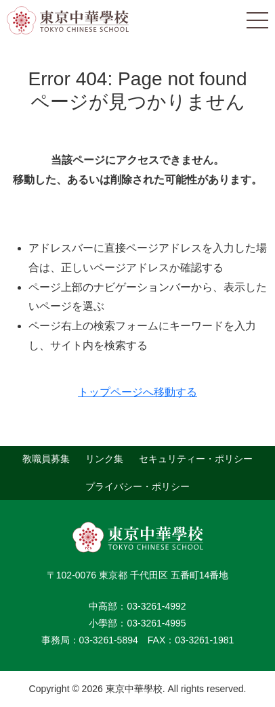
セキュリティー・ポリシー (196, 458)
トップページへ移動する (137, 392)
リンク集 (104, 458)
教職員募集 (46, 458)
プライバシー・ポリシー (137, 486)
